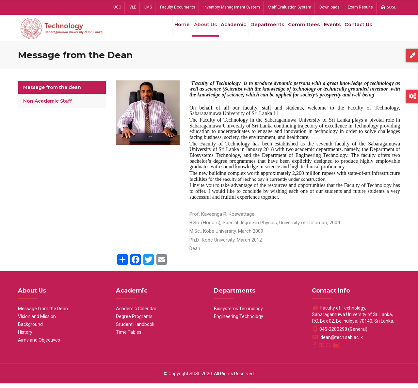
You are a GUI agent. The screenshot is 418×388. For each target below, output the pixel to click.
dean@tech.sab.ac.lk (337, 342)
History (25, 336)
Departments (261, 29)
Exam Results (360, 7)
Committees (299, 29)
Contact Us (357, 29)
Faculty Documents (177, 7)
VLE (132, 7)
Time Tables (128, 336)
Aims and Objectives (39, 344)
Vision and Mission (37, 321)
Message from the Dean (43, 313)
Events (328, 29)
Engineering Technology (238, 321)
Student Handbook (135, 328)
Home (171, 29)
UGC (117, 7)
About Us (196, 29)
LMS (148, 7)
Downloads (329, 7)
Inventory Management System (231, 7)
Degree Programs (134, 321)
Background (30, 328)
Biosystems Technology (238, 313)
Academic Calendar (136, 313)
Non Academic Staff (47, 106)
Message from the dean (52, 91)
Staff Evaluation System (289, 7)
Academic (226, 29)
